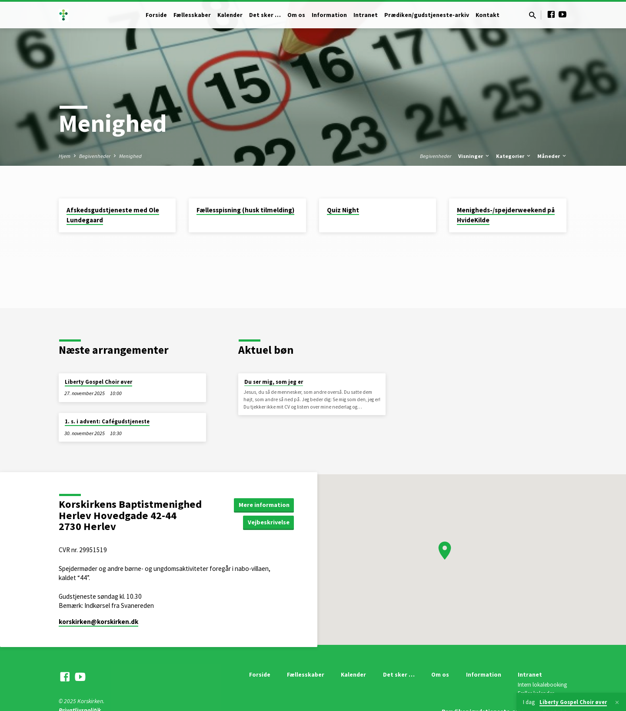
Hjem (64, 156)
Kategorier (514, 156)
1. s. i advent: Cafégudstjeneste (107, 421)
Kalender (230, 15)
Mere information (264, 505)
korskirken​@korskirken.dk (98, 621)
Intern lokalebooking (542, 684)
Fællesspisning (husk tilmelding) (245, 210)
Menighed (130, 156)
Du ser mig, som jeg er (273, 382)
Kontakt (487, 15)
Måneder (552, 156)
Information (329, 15)
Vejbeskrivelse (269, 522)
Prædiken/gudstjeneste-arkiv (426, 15)
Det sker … (265, 15)
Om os (296, 15)
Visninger (474, 156)
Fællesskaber (192, 15)
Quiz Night (343, 210)
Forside (156, 15)
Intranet (365, 15)
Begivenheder (94, 156)
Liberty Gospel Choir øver (98, 382)
